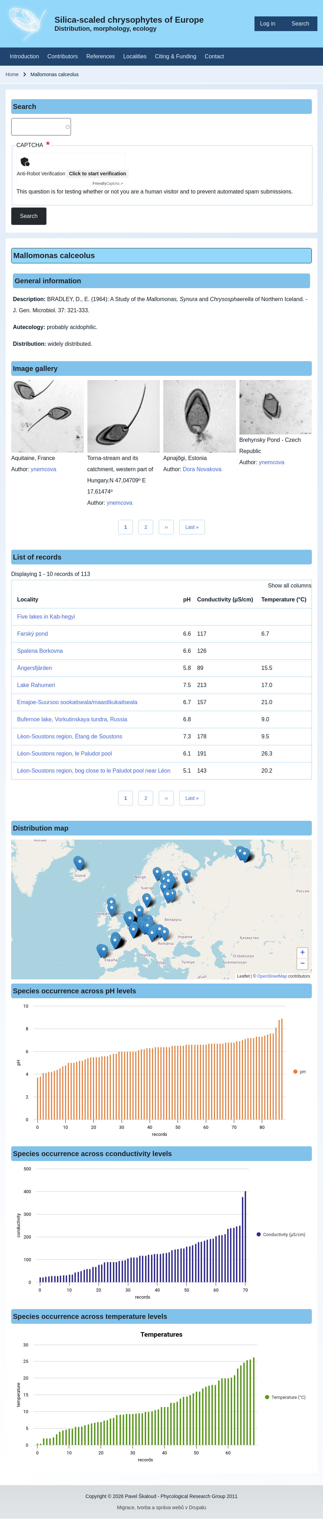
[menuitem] (270, 23)
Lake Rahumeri (36, 685)
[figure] (161, 1072)
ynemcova (43, 469)
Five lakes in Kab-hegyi (46, 617)
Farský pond (32, 634)
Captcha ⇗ (108, 183)
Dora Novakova (202, 469)
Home (12, 74)
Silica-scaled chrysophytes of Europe (129, 19)
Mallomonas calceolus (54, 255)
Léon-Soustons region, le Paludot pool (64, 754)
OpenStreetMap (272, 976)
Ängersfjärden (34, 668)
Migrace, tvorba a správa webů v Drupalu (161, 1507)
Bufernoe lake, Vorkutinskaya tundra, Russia (72, 719)
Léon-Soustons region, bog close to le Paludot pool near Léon (94, 771)
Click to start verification (97, 173)
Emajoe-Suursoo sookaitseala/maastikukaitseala (77, 702)
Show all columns (290, 586)
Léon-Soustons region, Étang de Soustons (69, 736)
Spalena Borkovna (40, 651)
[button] (157, 874)
